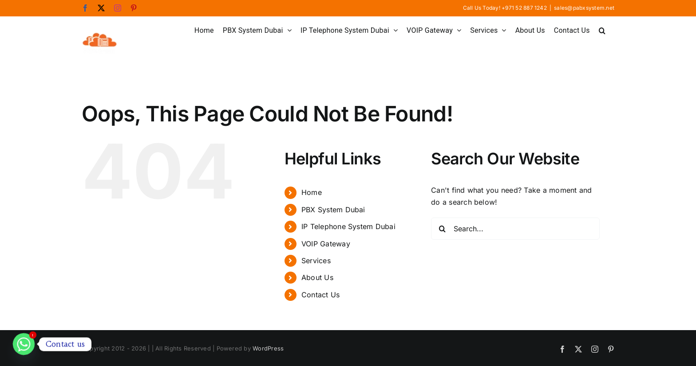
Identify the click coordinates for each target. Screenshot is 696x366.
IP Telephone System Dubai (348, 226)
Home (311, 192)
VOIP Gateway (325, 243)
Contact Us (320, 294)
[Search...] (515, 229)
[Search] (442, 229)
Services (316, 260)
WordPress (268, 348)
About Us (317, 277)
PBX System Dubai (333, 209)
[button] (602, 29)
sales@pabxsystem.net (584, 7)
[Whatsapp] (24, 344)
